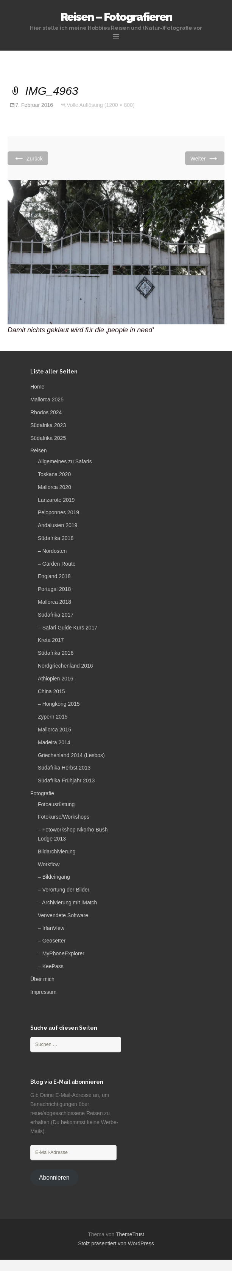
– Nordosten (52, 551)
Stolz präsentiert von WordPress (116, 1243)
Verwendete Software (63, 915)
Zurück (28, 158)
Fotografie (42, 793)
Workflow (48, 864)
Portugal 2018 (54, 589)
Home (37, 387)
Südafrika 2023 (48, 425)
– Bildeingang (54, 877)
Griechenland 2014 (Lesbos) (71, 755)
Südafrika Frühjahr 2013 (66, 780)
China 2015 (51, 691)
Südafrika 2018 (55, 538)
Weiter (204, 158)
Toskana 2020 (54, 474)
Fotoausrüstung (56, 804)
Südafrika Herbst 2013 (64, 768)
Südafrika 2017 (55, 615)
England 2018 (54, 576)
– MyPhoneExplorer (61, 953)
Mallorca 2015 (54, 730)
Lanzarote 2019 (56, 500)
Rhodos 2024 (46, 412)
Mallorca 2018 (54, 602)
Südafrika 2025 (48, 438)
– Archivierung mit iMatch (67, 902)
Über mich (42, 979)
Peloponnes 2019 (58, 512)
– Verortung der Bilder (63, 890)
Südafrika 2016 (55, 653)
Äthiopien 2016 (55, 679)
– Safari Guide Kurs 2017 (67, 628)
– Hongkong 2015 (59, 704)
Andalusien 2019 (57, 525)
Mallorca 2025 (47, 399)
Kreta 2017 (51, 640)
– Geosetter (51, 941)
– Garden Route (57, 564)
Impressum (43, 992)
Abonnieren (54, 1177)
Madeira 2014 (54, 742)
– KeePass (51, 966)
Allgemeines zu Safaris (65, 461)
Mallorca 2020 (54, 487)
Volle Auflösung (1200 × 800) (100, 105)
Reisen (38, 450)
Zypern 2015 (53, 717)
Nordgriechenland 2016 (65, 666)
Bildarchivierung (57, 851)
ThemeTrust (130, 1234)
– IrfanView (51, 928)
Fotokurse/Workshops (63, 817)
